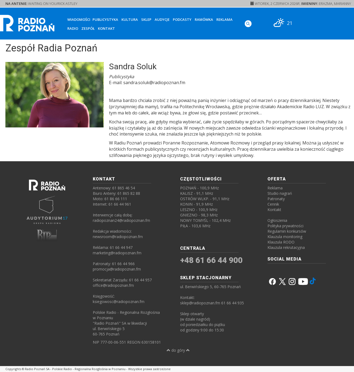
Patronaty (276, 198)
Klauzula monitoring (284, 236)
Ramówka (204, 19)
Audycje (162, 19)
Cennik (273, 204)
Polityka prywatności (285, 225)
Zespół (88, 28)
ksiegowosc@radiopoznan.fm (118, 301)
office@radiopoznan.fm (113, 285)
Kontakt (106, 28)
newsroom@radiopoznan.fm (118, 236)
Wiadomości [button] (78, 19)
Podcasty (182, 19)
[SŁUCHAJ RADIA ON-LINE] (331, 22)
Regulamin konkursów (286, 231)
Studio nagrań (279, 193)
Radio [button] (72, 28)
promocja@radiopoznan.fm (117, 269)
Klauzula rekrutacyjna (286, 247)
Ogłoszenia (277, 220)
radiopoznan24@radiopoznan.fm (121, 220)
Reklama (224, 19)
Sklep (146, 19)
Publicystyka (105, 19)
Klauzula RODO (281, 242)
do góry (178, 350)
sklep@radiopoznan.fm (200, 302)
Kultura (129, 19)
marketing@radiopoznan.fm (117, 252)
